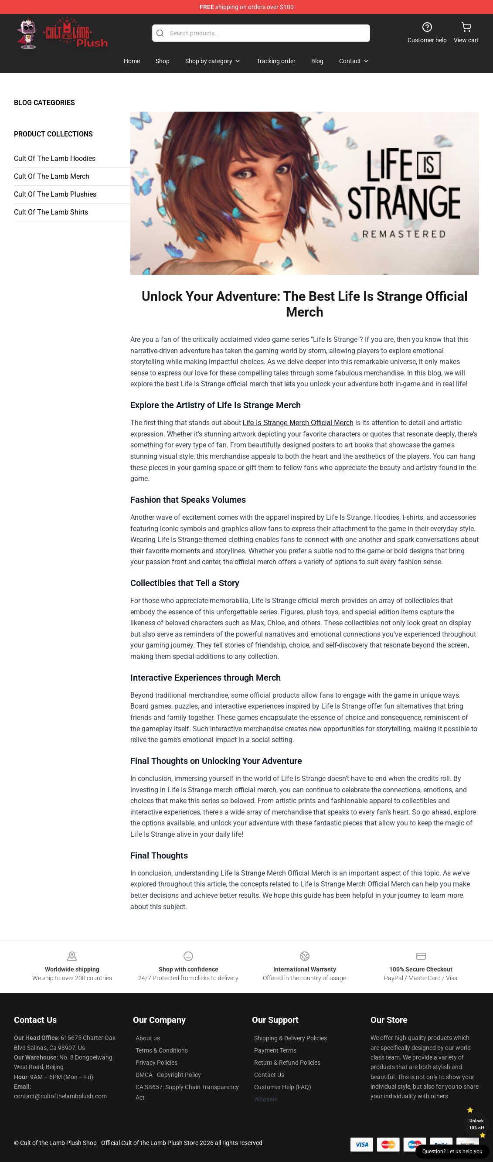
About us (148, 1038)
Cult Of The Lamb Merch (51, 176)
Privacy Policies (156, 1062)
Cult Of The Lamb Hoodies (54, 158)
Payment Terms (275, 1050)
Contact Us (269, 1074)
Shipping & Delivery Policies (290, 1038)
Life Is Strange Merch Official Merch (298, 422)
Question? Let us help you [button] (452, 1151)
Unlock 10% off (476, 1124)
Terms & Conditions (162, 1050)
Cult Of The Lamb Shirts (51, 212)
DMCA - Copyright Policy (168, 1074)
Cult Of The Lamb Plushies (55, 194)
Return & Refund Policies (287, 1062)
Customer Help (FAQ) (282, 1087)
